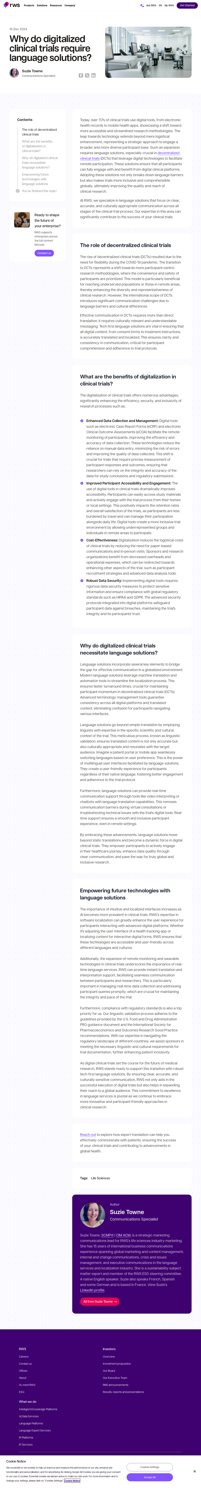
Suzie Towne (32, 71)
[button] (11, 4)
